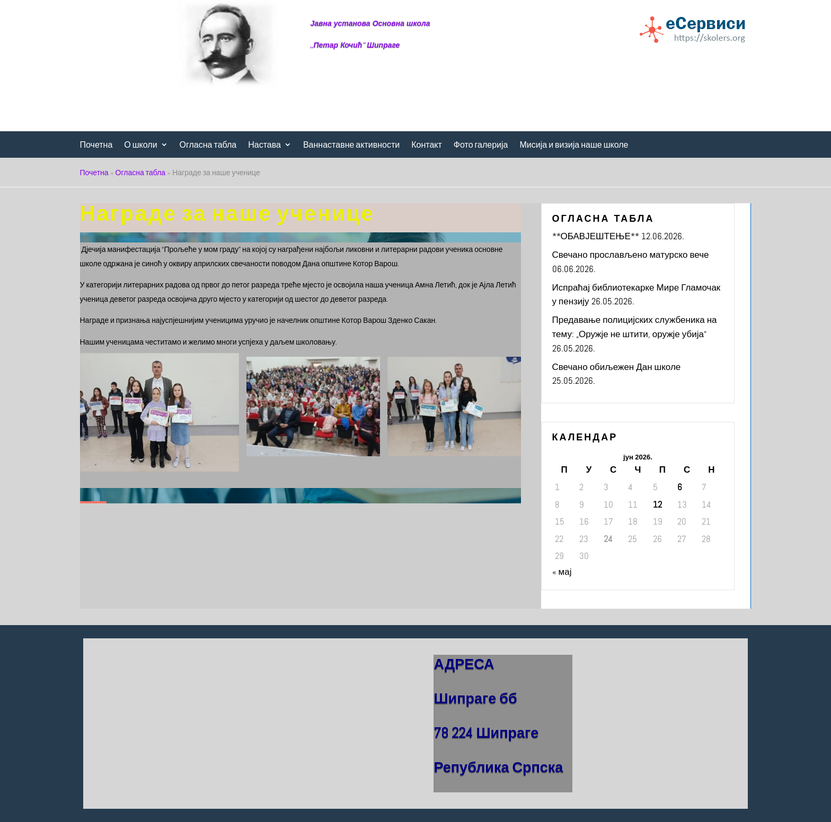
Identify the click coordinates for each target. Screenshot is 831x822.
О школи (140, 145)
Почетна (96, 145)
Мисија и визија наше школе (573, 145)
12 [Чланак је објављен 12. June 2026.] (657, 504)
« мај (562, 571)
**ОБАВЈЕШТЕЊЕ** (595, 236)
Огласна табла (208, 145)
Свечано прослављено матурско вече (630, 254)
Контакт (426, 145)
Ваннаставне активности (351, 145)
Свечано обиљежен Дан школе (616, 367)
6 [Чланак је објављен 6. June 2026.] (679, 487)
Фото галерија (481, 145)
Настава (264, 145)
